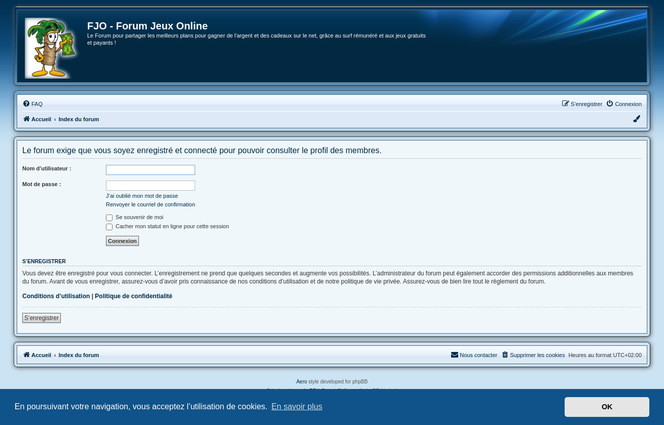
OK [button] (607, 407)
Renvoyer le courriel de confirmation (150, 204)
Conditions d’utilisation (56, 296)
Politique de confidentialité (133, 296)
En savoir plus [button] (296, 406)
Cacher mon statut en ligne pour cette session (167, 226)
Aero (302, 381)
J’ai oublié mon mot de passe (142, 196)
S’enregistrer (41, 318)
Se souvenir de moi (134, 217)
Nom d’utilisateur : (46, 168)
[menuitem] (32, 104)
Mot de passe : (41, 184)
